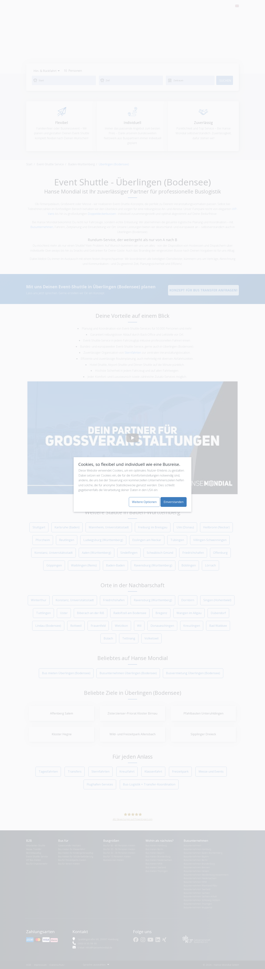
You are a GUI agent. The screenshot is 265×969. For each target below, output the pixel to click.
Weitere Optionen (144, 502)
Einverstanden (173, 502)
